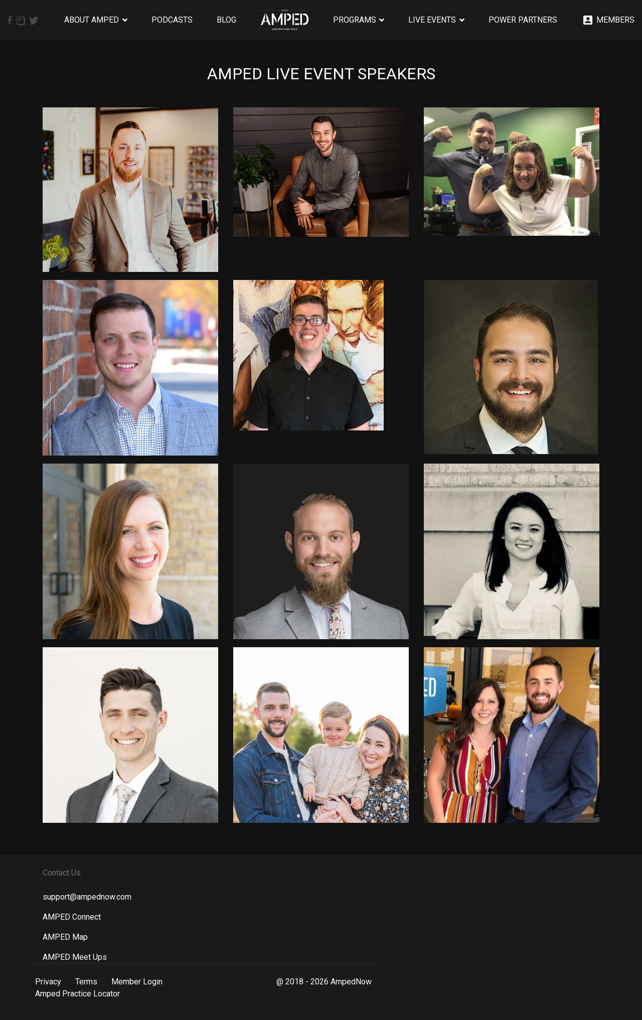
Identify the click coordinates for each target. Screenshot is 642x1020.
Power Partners (523, 20)
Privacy (48, 981)
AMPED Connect (72, 917)
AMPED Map (65, 937)
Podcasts (172, 20)
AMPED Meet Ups (75, 957)
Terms (86, 981)
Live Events (432, 20)
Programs (354, 20)
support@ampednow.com (87, 897)
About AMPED (91, 20)
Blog (226, 20)
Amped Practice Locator (77, 993)
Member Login (137, 981)
